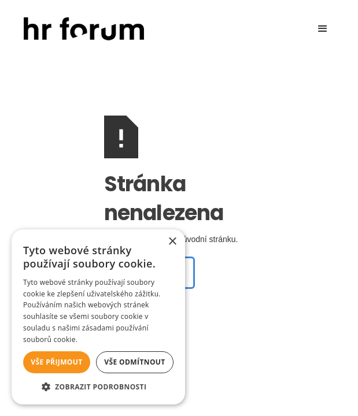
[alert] (98, 316)
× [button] (172, 241)
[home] (81, 29)
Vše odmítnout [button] (134, 362)
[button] (322, 29)
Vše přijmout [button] (56, 362)
